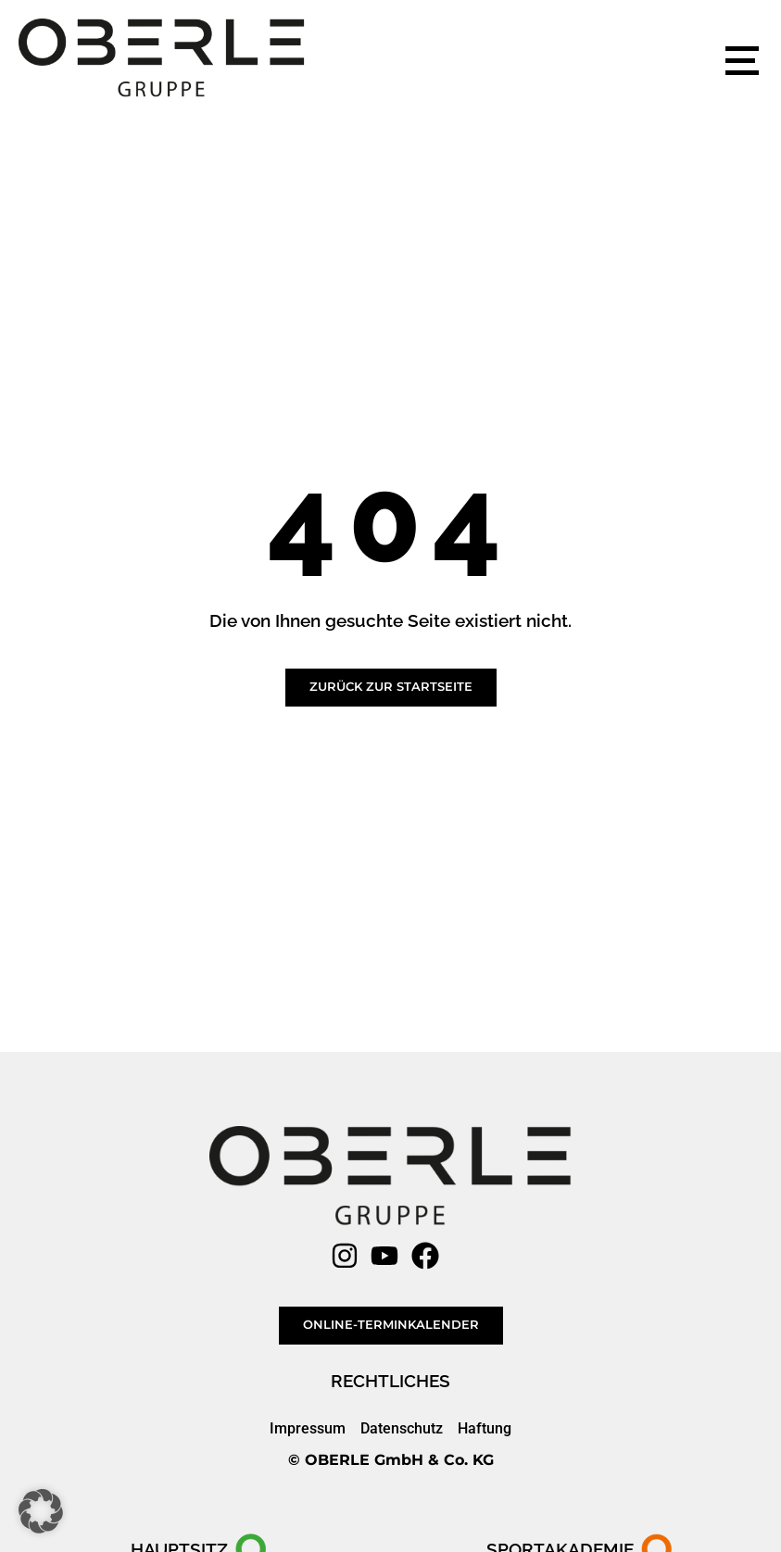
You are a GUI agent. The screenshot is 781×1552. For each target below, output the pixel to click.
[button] (41, 1511)
